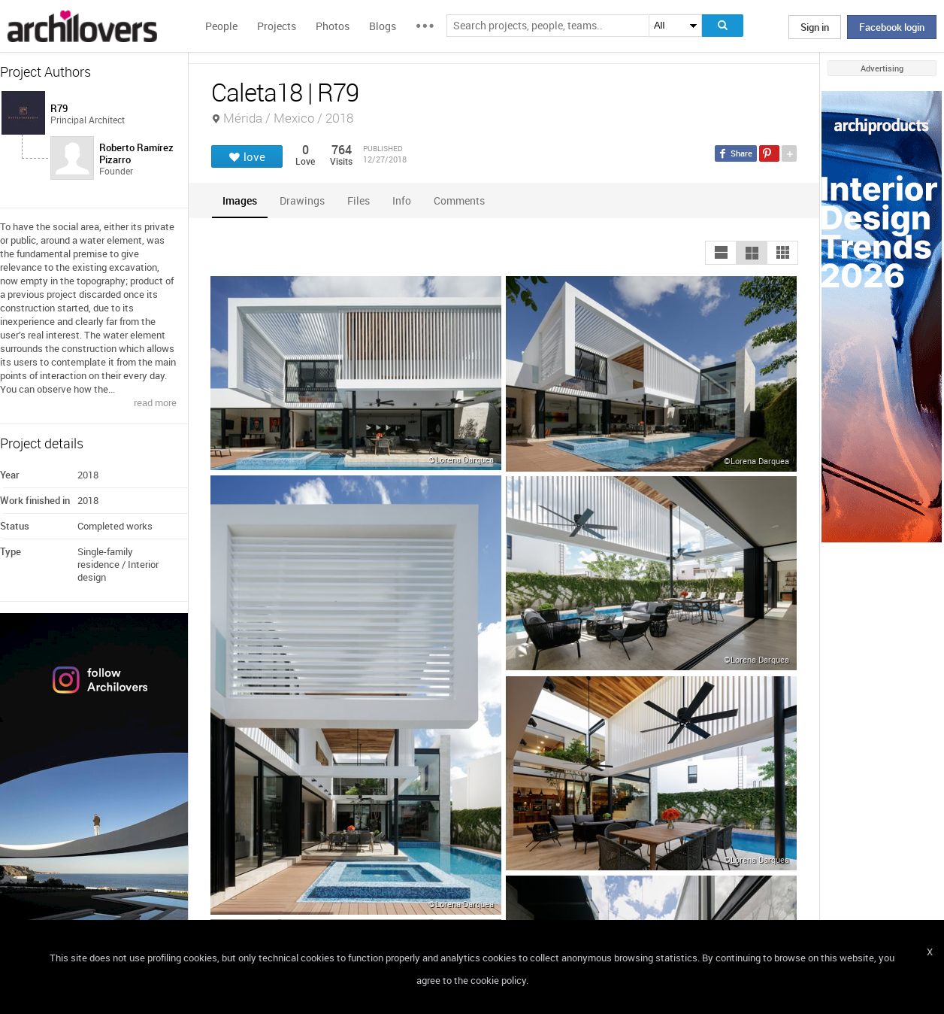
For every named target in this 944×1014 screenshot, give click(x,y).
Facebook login (891, 27)
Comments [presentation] (463, 200)
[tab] (239, 200)
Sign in (814, 27)
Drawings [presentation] (302, 200)
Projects (276, 26)
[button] (721, 253)
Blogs (382, 26)
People (221, 26)
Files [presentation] (358, 200)
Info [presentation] (401, 200)
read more (155, 402)
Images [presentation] (239, 200)
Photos (332, 26)
